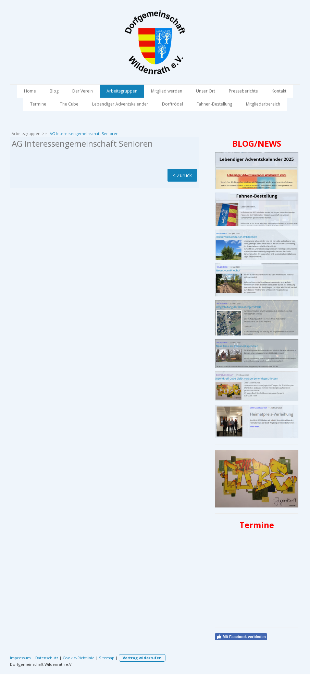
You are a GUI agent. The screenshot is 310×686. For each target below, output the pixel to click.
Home (30, 91)
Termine (38, 104)
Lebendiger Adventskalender (120, 104)
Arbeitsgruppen (122, 91)
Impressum (20, 657)
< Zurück (182, 175)
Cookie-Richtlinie (79, 657)
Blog (54, 91)
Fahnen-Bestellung (214, 104)
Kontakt (279, 91)
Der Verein (82, 91)
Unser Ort (205, 91)
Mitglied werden (166, 91)
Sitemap (106, 657)
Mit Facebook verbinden (241, 636)
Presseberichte (243, 91)
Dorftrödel (172, 104)
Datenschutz (46, 657)
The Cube (69, 104)
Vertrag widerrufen (142, 657)
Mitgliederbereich (263, 104)
